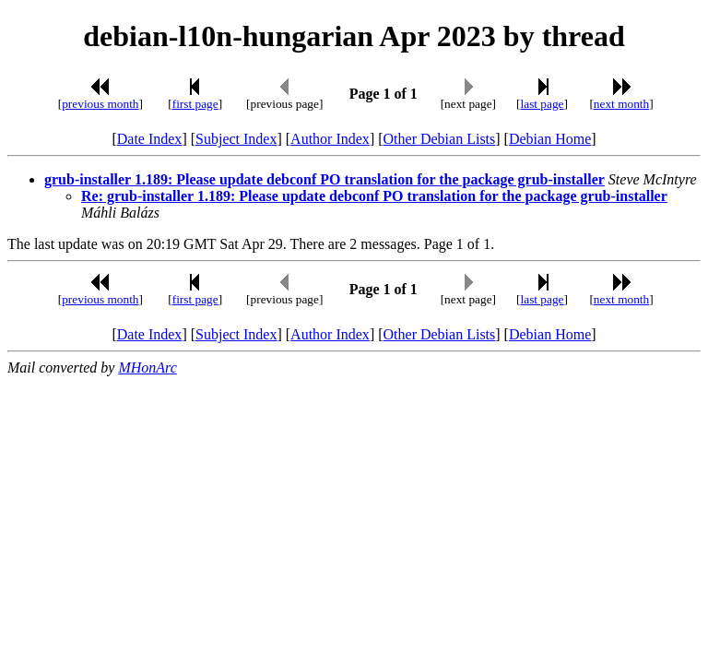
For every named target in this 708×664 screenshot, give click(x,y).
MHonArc (147, 367)
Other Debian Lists (440, 139)
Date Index (150, 139)
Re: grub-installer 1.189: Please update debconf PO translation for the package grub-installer (374, 196)
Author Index (330, 139)
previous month (100, 104)
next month (621, 104)
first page (195, 104)
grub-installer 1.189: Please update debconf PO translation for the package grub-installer (324, 179)
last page (542, 104)
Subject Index (236, 139)
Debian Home (550, 139)
